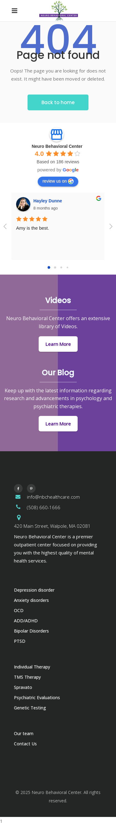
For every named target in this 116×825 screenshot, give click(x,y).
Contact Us (25, 744)
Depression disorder (34, 590)
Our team (23, 733)
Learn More (58, 344)
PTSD (19, 641)
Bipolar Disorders (31, 631)
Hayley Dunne (47, 200)
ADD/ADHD (26, 621)
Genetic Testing (30, 708)
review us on (58, 181)
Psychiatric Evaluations (37, 697)
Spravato (23, 687)
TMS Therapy (27, 677)
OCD (19, 610)
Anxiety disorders (31, 600)
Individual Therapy (32, 667)
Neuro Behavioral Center (57, 146)
